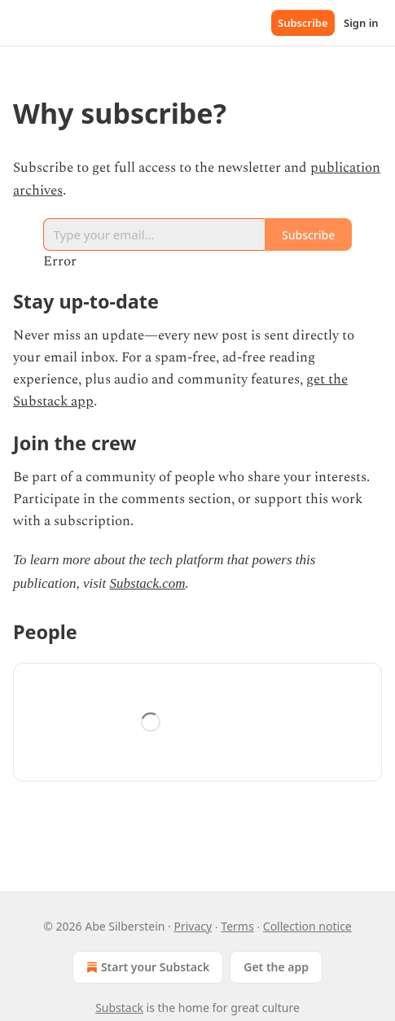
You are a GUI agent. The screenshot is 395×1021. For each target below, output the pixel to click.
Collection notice (307, 926)
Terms (237, 926)
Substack (119, 1007)
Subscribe (303, 22)
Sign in (361, 22)
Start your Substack (146, 967)
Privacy (192, 926)
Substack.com (148, 583)
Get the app (276, 967)
